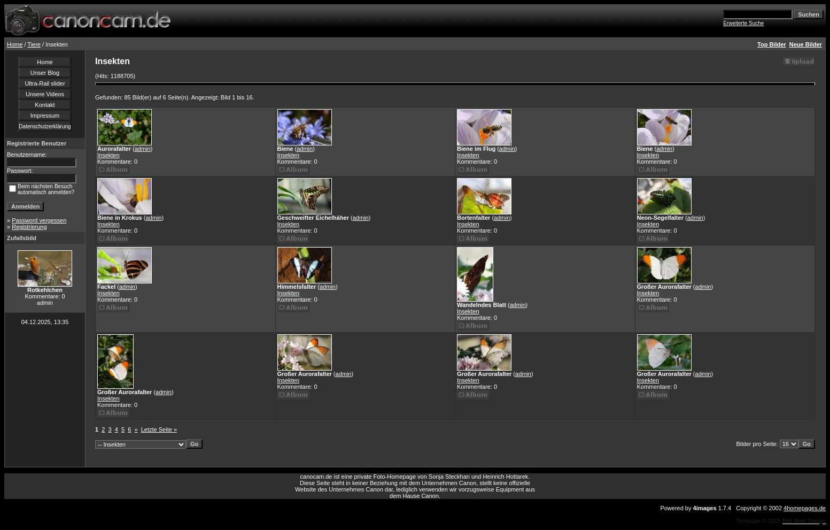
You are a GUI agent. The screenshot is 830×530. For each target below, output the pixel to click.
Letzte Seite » (159, 429)
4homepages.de (805, 508)
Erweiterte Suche (743, 23)
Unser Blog (44, 73)
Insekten (108, 155)
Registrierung (29, 227)
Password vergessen (39, 220)
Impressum (44, 115)
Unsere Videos (45, 94)
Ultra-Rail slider (45, 83)
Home (14, 44)
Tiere (34, 44)
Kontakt (45, 105)
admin (143, 148)
